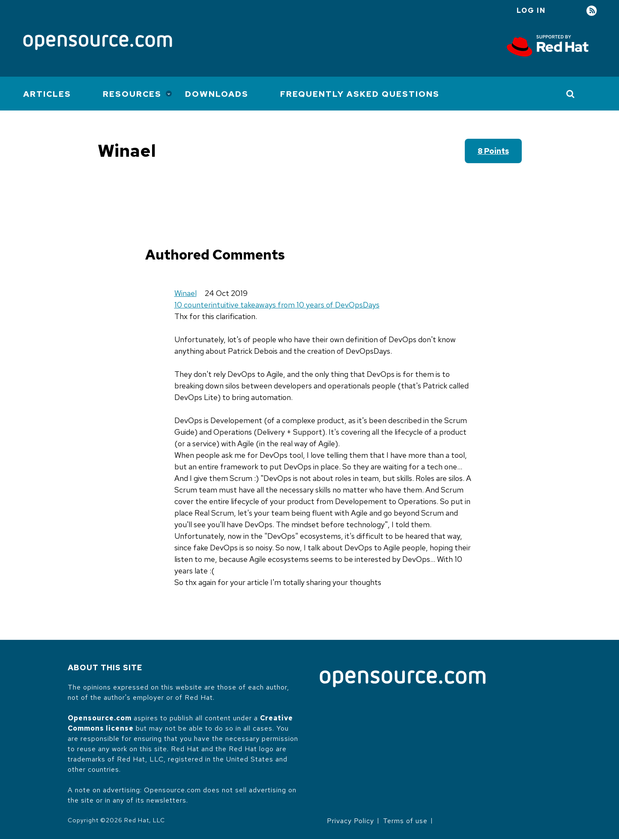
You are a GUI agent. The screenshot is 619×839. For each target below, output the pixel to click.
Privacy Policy (350, 820)
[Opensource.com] (98, 43)
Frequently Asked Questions (360, 94)
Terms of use (405, 820)
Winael (185, 293)
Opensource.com (100, 718)
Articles (47, 94)
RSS (591, 11)
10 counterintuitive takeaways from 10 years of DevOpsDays (277, 305)
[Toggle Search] (570, 94)
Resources (132, 94)
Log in (531, 10)
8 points (493, 151)
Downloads (216, 94)
